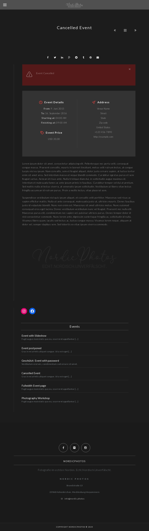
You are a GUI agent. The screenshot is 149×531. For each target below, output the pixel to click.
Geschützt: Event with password (40, 360)
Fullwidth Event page (34, 385)
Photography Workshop (36, 398)
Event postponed (32, 348)
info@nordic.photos (74, 498)
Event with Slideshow (34, 335)
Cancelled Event (31, 373)
